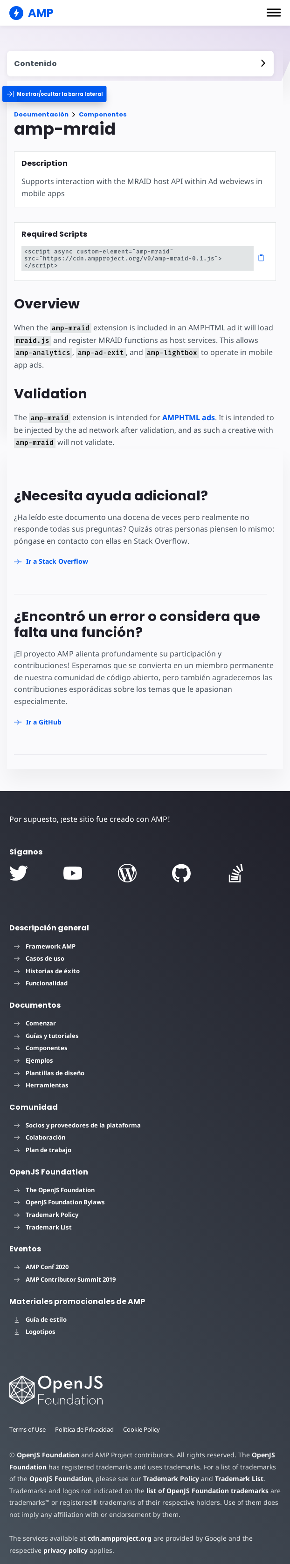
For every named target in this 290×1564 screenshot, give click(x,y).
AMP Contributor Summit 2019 (65, 1272)
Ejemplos (33, 1053)
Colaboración (39, 1130)
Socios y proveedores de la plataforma (77, 1118)
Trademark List (43, 1220)
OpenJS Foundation (47, 1447)
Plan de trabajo (42, 1143)
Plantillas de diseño (49, 1066)
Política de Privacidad (86, 1422)
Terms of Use (28, 1422)
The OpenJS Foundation (54, 1183)
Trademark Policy (46, 1207)
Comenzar (35, 1016)
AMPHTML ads (186, 410)
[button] (274, 13)
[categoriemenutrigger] (63, 94)
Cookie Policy (144, 1422)
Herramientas (41, 1078)
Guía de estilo (40, 1312)
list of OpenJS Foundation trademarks (204, 1483)
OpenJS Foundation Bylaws (59, 1195)
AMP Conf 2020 (41, 1260)
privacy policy (31, 1543)
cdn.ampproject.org (117, 1531)
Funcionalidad (41, 976)
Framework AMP (45, 939)
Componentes (103, 114)
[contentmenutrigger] (140, 63)
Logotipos (34, 1324)
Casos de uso (39, 951)
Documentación (41, 114)
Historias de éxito (47, 964)
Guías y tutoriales (46, 1028)
